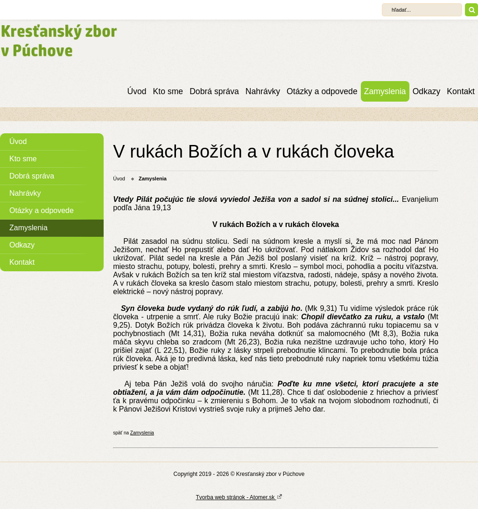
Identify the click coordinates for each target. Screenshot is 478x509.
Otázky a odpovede (322, 91)
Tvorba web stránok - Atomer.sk (239, 497)
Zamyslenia (385, 91)
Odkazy (427, 91)
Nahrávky (263, 91)
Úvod (137, 91)
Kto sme (168, 91)
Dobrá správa (214, 91)
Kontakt (461, 91)
